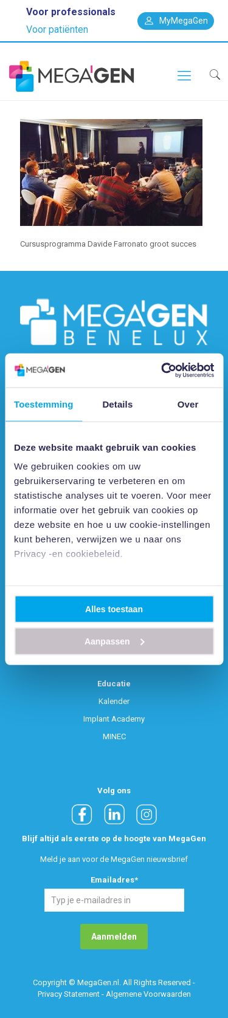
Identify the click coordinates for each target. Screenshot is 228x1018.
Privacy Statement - (71, 994)
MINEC (114, 736)
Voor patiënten (57, 29)
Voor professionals (71, 12)
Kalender (114, 701)
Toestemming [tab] (44, 403)
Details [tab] (117, 403)
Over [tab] (188, 403)
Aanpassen (115, 641)
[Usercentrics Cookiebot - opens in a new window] (162, 370)
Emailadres (114, 879)
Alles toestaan (114, 608)
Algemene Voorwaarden (148, 994)
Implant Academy (114, 718)
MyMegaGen (175, 20)
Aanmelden (114, 936)
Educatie (114, 683)
